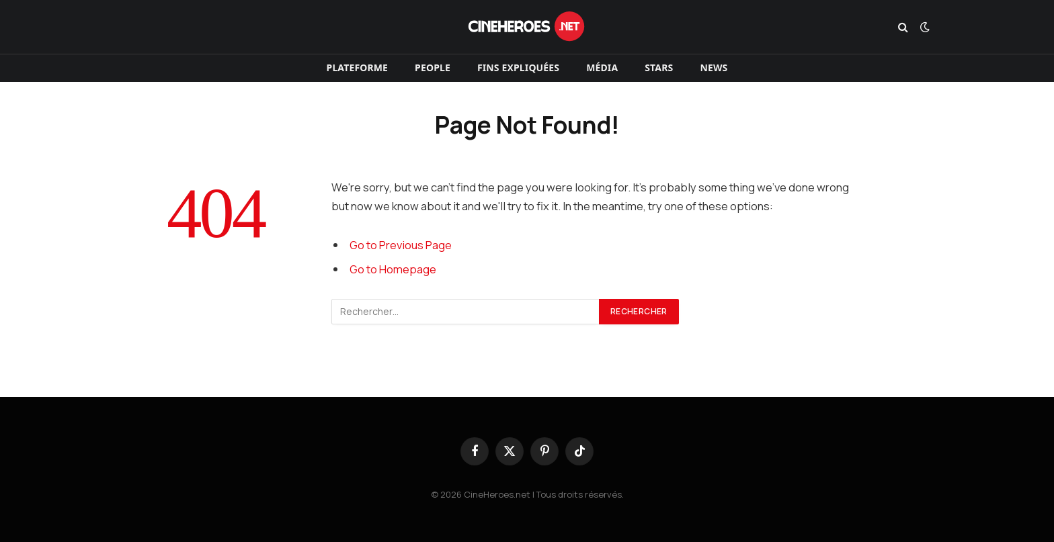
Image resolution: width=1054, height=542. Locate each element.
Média (602, 67)
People (432, 67)
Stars (659, 67)
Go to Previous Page (401, 245)
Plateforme (358, 67)
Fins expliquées (518, 67)
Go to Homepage (393, 269)
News (713, 67)
